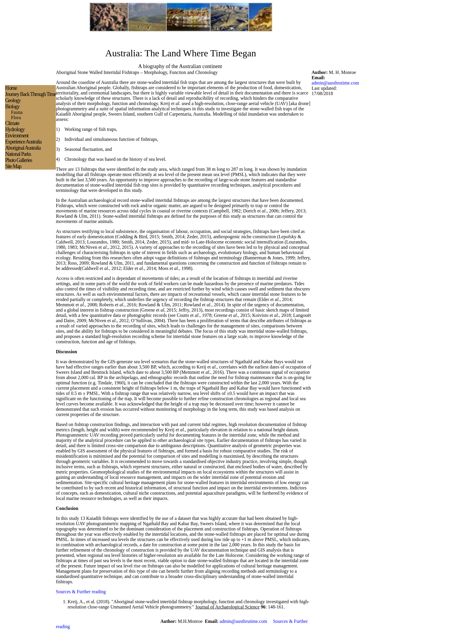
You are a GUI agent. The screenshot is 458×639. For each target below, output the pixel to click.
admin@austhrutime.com (335, 82)
